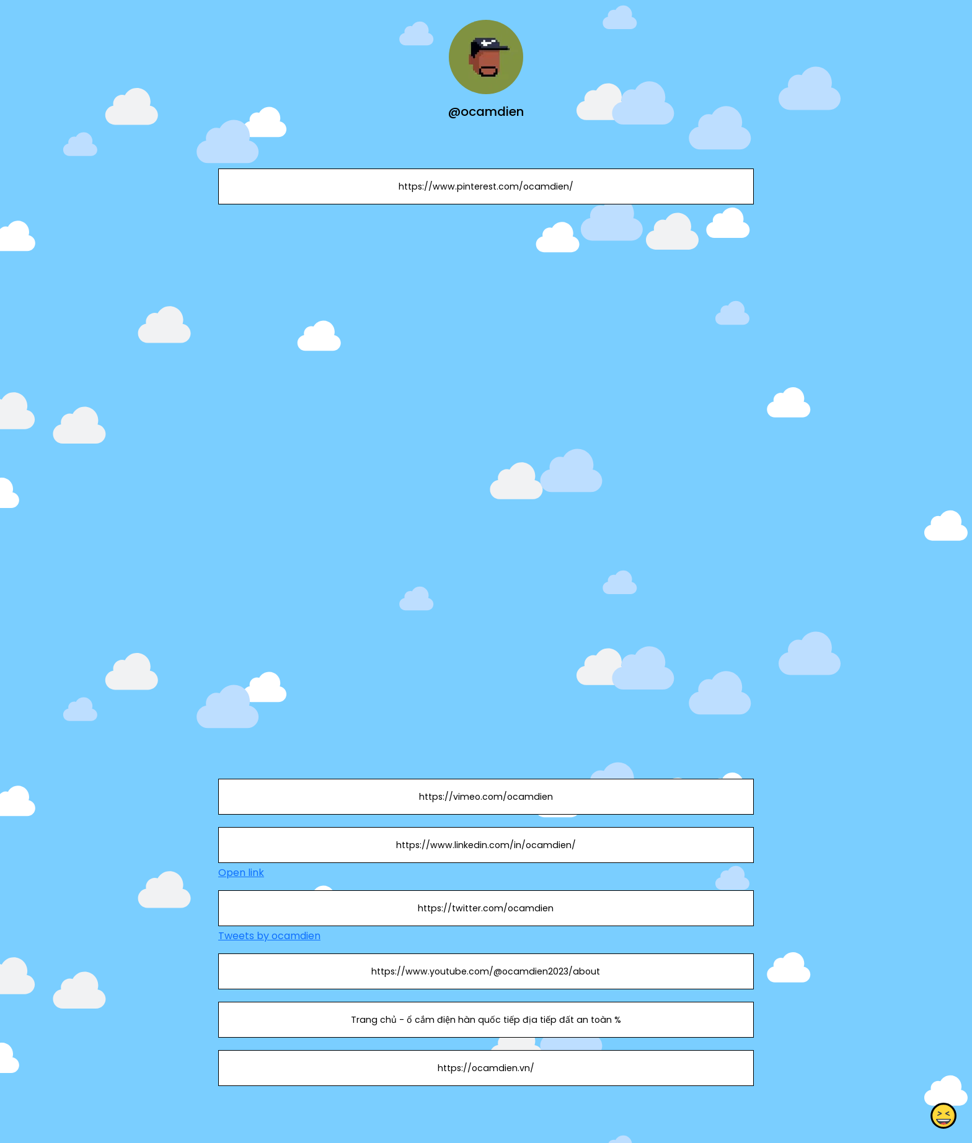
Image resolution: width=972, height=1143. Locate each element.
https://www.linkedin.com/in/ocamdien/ (486, 845)
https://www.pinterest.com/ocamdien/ (486, 186)
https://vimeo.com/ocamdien (486, 796)
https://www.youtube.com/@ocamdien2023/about (485, 971)
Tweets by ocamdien (269, 936)
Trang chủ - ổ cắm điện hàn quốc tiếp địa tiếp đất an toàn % (486, 1020)
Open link (241, 872)
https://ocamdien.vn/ (486, 1068)
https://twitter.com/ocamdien (486, 908)
